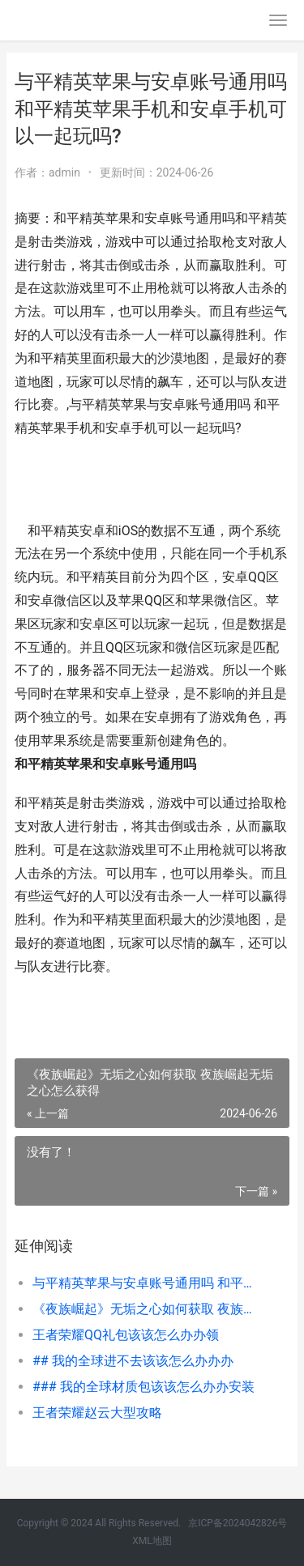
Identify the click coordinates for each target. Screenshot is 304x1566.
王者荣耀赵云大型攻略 (97, 1412)
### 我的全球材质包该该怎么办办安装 (143, 1386)
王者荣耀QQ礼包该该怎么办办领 (125, 1335)
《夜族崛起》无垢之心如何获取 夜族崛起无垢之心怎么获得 (147, 1309)
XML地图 (151, 1541)
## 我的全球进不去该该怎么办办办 (132, 1360)
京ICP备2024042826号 (237, 1523)
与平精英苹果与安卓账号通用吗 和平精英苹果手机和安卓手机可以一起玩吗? (147, 1283)
